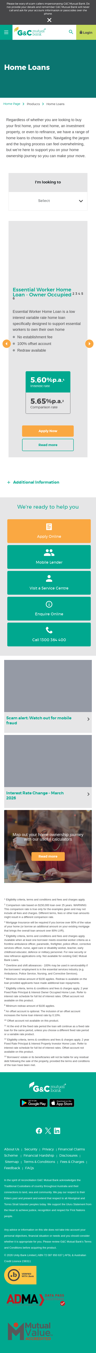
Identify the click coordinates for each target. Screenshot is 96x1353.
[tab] (49, 481)
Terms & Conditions (39, 1162)
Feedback (12, 1168)
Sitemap (12, 1162)
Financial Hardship (39, 1155)
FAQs (29, 1168)
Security (30, 1149)
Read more (48, 856)
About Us (11, 1149)
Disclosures (68, 1155)
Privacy (48, 1149)
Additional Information (35, 482)
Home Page (11, 104)
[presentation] (6, 343)
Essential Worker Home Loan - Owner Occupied (42, 292)
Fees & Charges (72, 1162)
